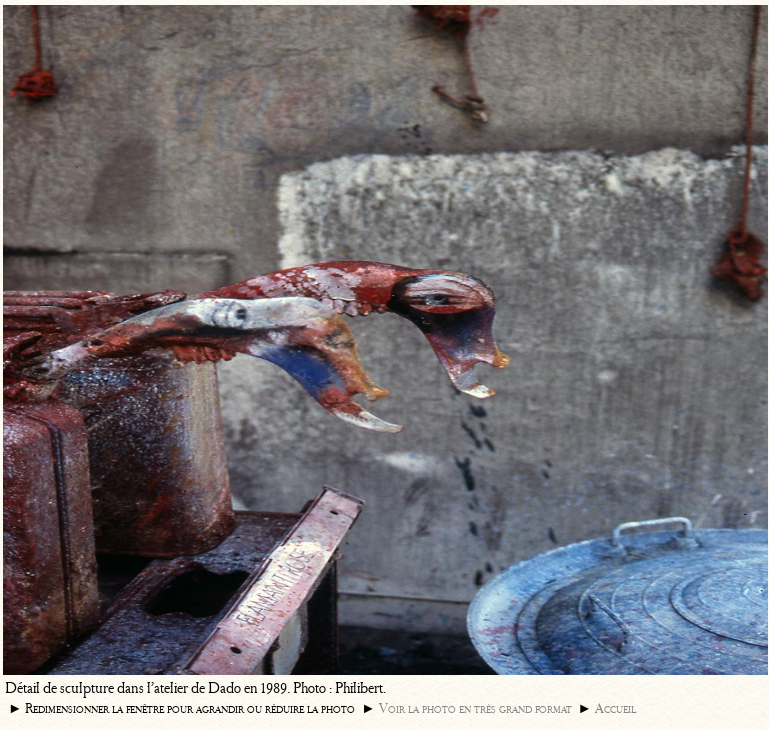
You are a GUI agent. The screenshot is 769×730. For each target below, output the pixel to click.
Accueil (615, 708)
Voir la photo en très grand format (475, 708)
